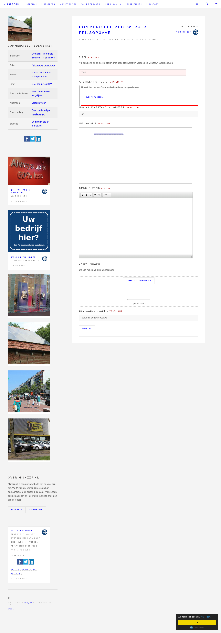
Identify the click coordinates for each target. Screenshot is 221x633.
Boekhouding (113, 4)
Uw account (196, 4)
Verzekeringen (39, 103)
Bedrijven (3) (38, 57)
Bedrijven (32, 4)
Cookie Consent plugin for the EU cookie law (197, 627)
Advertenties (68, 4)
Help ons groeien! (22, 531)
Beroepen (49, 4)
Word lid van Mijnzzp (24, 257)
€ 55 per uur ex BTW (42, 84)
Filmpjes (50, 57)
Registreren (36, 509)
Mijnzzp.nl (12, 4)
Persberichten (134, 4)
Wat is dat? (206, 616)
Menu (216, 4)
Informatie (48, 54)
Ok (197, 622)
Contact (154, 4)
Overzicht (36, 54)
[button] (82, 195)
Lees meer (16, 509)
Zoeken (206, 4)
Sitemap (11, 609)
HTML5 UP (28, 603)
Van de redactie (91, 4)
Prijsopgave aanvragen (43, 65)
